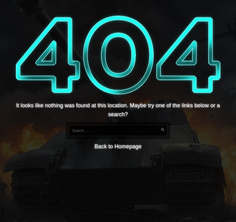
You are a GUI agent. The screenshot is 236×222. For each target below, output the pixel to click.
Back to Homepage (117, 146)
